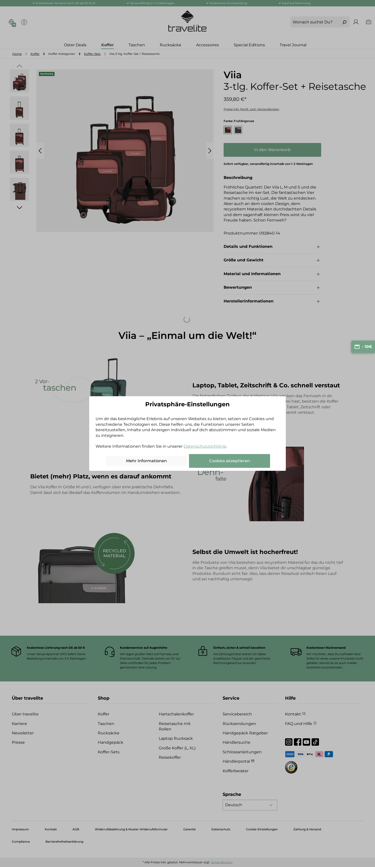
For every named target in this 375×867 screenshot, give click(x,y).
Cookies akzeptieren (229, 460)
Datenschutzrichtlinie (205, 446)
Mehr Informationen (146, 460)
